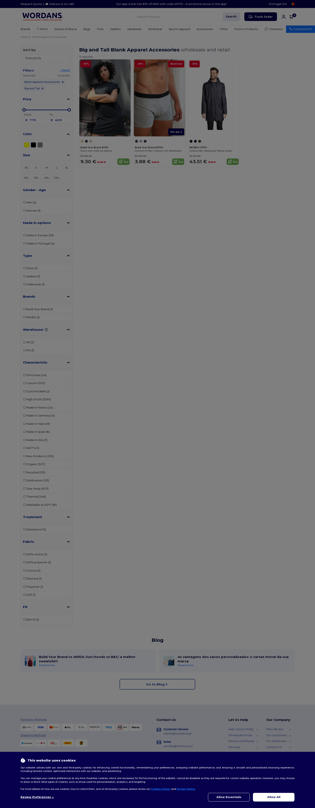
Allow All (273, 797)
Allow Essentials (228, 797)
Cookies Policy (161, 788)
